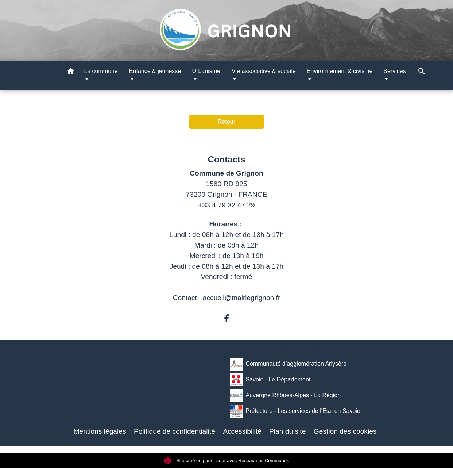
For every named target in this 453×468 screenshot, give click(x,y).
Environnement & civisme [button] (340, 71)
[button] (71, 72)
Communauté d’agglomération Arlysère (288, 364)
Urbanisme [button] (206, 71)
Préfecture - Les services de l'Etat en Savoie (295, 411)
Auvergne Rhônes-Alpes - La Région (285, 395)
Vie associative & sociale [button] (264, 71)
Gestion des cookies (345, 431)
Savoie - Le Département (270, 379)
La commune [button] (101, 71)
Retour (226, 122)
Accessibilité (242, 431)
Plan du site (287, 431)
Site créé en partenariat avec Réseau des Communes (226, 460)
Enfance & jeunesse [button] (155, 71)
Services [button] (394, 71)
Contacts (226, 159)
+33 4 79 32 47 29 (226, 205)
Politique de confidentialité (174, 431)
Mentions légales (100, 431)
